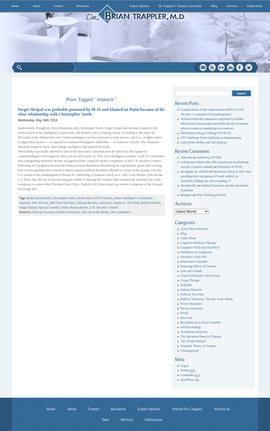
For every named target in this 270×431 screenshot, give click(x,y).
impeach (24, 203)
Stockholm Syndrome (194, 332)
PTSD (184, 313)
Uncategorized (190, 350)
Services (232, 6)
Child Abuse (188, 238)
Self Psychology (191, 327)
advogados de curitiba (194, 171)
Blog (214, 6)
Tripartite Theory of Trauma (198, 346)
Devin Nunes (85, 198)
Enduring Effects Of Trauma (198, 266)
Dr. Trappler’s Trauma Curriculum (180, 6)
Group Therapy (190, 280)
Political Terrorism (43, 212)
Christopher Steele (64, 198)
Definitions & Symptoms (196, 252)
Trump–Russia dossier (74, 207)
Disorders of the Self (194, 257)
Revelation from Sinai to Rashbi (201, 322)
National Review (86, 203)
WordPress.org (190, 380)
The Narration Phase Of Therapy (201, 336)
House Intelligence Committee (133, 198)
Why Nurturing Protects (211, 195)
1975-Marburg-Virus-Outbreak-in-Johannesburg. (211, 138)
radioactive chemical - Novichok (119, 203)
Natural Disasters (191, 289)
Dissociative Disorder (194, 261)
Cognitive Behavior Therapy (198, 243)
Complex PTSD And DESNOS (200, 247)
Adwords (186, 157)
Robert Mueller (150, 203)
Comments (191, 375)
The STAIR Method (193, 341)
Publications (254, 6)
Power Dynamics (191, 304)
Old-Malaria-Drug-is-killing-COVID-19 (206, 133)
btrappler (186, 195)
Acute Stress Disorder (194, 229)
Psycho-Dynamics (192, 308)
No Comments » (122, 212)
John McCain (39, 203)
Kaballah (186, 285)
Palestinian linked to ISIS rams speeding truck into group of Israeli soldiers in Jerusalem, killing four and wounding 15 (216, 176)
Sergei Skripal (28, 207)
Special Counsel (48, 207)
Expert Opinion (139, 6)
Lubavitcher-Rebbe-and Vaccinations (204, 142)
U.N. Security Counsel (103, 207)
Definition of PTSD (209, 157)
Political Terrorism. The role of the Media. (82, 212)
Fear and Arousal (191, 271)
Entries (188, 370)
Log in (185, 365)
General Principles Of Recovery (201, 275)
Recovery (186, 318)
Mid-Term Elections (62, 203)
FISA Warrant (103, 198)
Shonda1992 (188, 185)
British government (39, 198)
